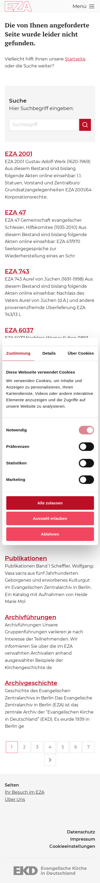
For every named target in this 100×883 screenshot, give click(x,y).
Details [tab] (49, 353)
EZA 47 (15, 212)
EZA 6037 (19, 330)
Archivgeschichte (31, 683)
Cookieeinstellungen (72, 846)
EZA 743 (17, 271)
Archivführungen (30, 617)
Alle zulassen (50, 503)
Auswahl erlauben (50, 518)
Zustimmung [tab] (18, 353)
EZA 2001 (18, 153)
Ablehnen (50, 534)
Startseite (75, 59)
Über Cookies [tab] (81, 353)
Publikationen (26, 558)
